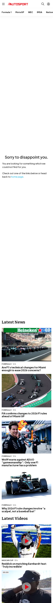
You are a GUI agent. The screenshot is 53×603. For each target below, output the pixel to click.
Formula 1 (6, 12)
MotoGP (19, 12)
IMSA (39, 12)
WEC (30, 12)
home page (17, 176)
